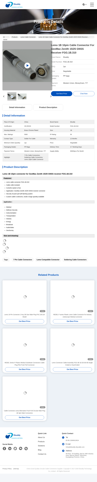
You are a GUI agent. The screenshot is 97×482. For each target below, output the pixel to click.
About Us (41, 437)
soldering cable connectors (75, 260)
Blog (39, 450)
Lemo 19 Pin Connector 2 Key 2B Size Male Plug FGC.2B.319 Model (24, 316)
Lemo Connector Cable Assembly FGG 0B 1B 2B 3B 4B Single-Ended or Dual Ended (72, 364)
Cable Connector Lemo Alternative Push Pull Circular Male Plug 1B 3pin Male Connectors (24, 412)
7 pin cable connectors (22, 260)
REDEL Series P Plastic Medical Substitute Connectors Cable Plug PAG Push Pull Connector (24, 364)
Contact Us (42, 454)
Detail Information (17, 107)
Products (15, 37)
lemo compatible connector (48, 260)
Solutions (41, 446)
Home (5, 37)
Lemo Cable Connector (28, 37)
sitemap (16, 469)
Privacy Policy (7, 469)
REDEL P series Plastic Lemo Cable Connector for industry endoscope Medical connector (72, 316)
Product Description (48, 107)
